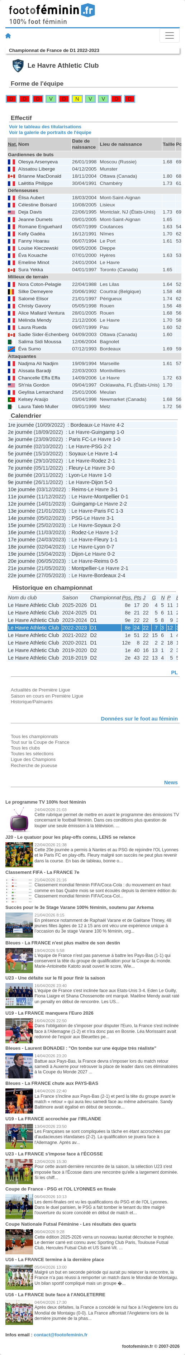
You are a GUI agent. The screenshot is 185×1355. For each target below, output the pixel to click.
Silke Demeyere (35, 291)
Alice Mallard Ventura (41, 313)
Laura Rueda (32, 327)
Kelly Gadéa (31, 233)
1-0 (120, 432)
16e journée (21, 532)
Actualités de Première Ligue (40, 690)
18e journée (21, 547)
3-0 (111, 468)
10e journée (21, 489)
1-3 (119, 511)
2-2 (107, 446)
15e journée (21, 525)
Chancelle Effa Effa (39, 377)
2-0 (116, 525)
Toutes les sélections (32, 753)
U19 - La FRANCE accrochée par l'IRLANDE (53, 1118)
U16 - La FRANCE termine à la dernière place (54, 1259)
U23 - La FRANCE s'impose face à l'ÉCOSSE (54, 1154)
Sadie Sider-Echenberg (43, 334)
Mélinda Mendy (35, 320)
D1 (93, 605)
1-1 (114, 539)
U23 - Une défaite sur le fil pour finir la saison (55, 978)
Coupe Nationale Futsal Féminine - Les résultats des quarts (70, 1224)
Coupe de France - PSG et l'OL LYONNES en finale (60, 1189)
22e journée (21, 575)
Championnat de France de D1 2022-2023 (54, 50)
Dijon (97, 482)
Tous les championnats (34, 736)
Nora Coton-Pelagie (39, 284)
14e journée (21, 518)
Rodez (98, 461)
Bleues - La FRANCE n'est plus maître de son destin (62, 942)
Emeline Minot (33, 262)
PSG (96, 446)
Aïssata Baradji (34, 370)
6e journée (20, 461)
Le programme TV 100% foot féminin (45, 802)
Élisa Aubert (31, 197)
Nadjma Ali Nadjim (38, 363)
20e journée (21, 561)
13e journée (21, 511)
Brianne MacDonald (39, 176)
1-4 (114, 453)
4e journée (20, 446)
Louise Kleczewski (38, 248)
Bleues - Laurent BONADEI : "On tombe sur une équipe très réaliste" (80, 1048)
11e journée (21, 496)
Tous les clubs (25, 748)
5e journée (20, 453)
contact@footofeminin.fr (60, 1334)
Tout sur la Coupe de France (40, 742)
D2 (93, 635)
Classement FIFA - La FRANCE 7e (42, 872)
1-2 (114, 532)
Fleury (76, 468)
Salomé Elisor (33, 298)
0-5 (114, 561)
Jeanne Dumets (35, 219)
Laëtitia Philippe (35, 183)
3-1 (114, 489)
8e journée (20, 475)
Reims (79, 489)
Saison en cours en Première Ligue (47, 696)
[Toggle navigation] (170, 35)
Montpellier (106, 496)
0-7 (110, 547)
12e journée (21, 504)
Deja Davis (30, 212)
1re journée (21, 425)
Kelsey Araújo (33, 399)
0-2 (111, 554)
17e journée (21, 539)
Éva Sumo (29, 348)
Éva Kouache (32, 255)
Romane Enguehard (40, 226)
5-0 (108, 482)
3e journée (20, 439)
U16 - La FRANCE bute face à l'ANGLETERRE (55, 1294)
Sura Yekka (30, 269)
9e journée (20, 482)
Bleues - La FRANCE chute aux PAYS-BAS (51, 1083)
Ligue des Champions (33, 759)
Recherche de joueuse (34, 765)
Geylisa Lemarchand (40, 392)
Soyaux (77, 453)
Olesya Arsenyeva (38, 161)
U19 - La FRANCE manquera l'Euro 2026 (49, 1013)
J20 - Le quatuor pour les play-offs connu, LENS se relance (70, 837)
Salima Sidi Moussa (39, 341)
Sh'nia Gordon (33, 385)
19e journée (21, 554)
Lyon (74, 475)
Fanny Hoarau (33, 241)
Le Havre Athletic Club (33, 605)
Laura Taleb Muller (38, 406)
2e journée (20, 432)
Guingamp (103, 432)
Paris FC (79, 439)
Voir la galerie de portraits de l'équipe (50, 132)
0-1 (124, 496)
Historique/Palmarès (32, 701)
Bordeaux (81, 425)
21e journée (21, 568)
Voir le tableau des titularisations (45, 126)
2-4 (121, 575)
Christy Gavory (34, 305)
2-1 (111, 461)
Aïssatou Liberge (36, 169)
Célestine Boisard (37, 204)
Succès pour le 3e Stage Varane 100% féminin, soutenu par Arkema (79, 907)
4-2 (120, 425)
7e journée (20, 468)
